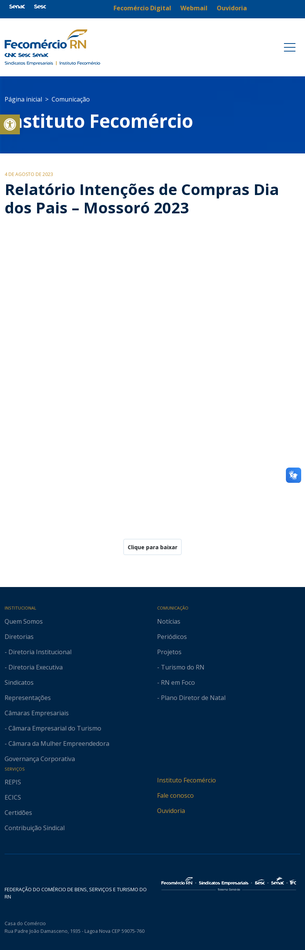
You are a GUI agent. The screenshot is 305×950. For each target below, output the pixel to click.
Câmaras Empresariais (37, 713)
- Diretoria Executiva (34, 667)
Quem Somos (24, 621)
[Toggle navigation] (289, 47)
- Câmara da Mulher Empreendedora (57, 743)
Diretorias (19, 636)
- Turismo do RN (180, 667)
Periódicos (172, 636)
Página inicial (23, 99)
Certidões (18, 812)
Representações (28, 698)
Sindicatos (19, 682)
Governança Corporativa (40, 759)
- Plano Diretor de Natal (191, 698)
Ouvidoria (171, 810)
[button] (10, 124)
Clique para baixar (152, 547)
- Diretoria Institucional (38, 652)
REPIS (13, 782)
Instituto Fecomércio (186, 780)
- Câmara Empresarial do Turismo (53, 728)
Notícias (168, 621)
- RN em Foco (176, 682)
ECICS (13, 797)
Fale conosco (175, 795)
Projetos (169, 652)
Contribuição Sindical (35, 828)
